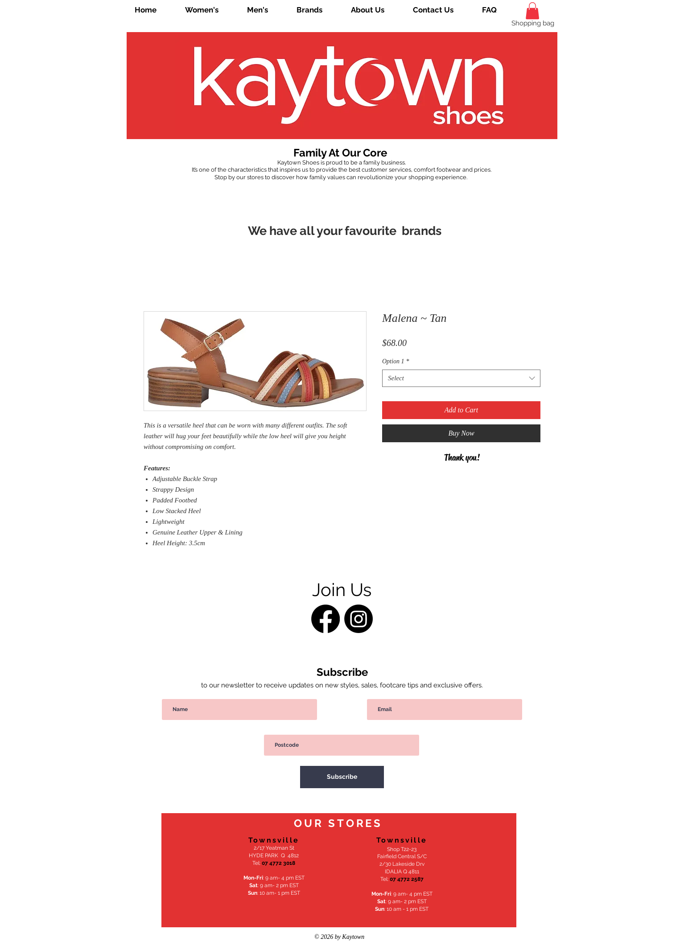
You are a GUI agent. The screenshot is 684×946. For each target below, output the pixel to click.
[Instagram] (358, 619)
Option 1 (395, 361)
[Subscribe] (342, 777)
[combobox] (461, 378)
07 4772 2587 (407, 879)
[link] (532, 10)
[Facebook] (325, 619)
